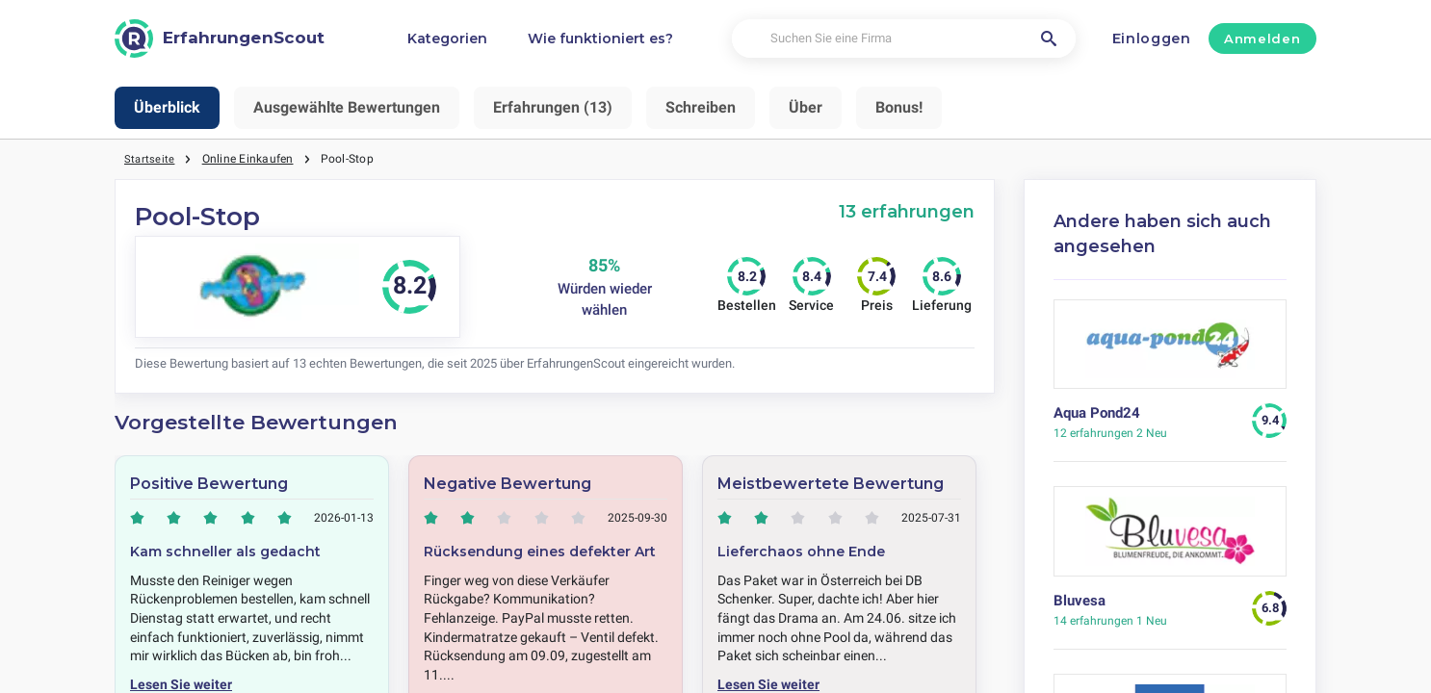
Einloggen (1151, 38)
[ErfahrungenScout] (220, 38)
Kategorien (447, 38)
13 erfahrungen (907, 211)
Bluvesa (1080, 600)
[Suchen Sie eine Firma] (904, 39)
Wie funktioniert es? (600, 38)
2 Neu (1110, 433)
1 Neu (1110, 621)
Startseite (149, 159)
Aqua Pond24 (1097, 413)
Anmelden (1262, 38)
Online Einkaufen (249, 159)
